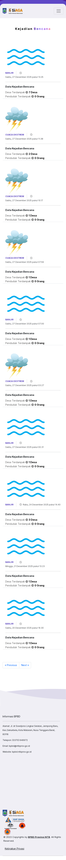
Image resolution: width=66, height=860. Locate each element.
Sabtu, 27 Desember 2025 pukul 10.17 (24, 200)
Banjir (9, 73)
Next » (25, 665)
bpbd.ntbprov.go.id (21, 751)
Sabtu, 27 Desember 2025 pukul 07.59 (24, 262)
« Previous (11, 665)
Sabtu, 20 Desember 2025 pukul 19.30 (24, 628)
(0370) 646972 (20, 740)
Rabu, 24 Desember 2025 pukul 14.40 (41, 504)
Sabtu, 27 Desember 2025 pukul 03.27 (24, 385)
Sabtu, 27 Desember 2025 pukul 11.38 (24, 138)
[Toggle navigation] (58, 11)
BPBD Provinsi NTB (39, 837)
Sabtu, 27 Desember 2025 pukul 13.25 (24, 77)
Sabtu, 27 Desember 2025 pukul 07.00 (24, 323)
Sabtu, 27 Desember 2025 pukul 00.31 (24, 447)
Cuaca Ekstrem (14, 134)
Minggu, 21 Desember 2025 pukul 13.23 (25, 566)
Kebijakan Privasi (14, 848)
